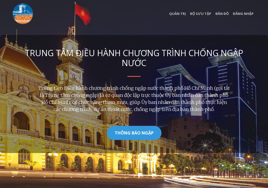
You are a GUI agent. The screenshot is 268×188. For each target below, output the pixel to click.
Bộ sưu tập (200, 13)
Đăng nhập (243, 13)
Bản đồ (222, 13)
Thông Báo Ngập (134, 133)
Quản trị (177, 13)
